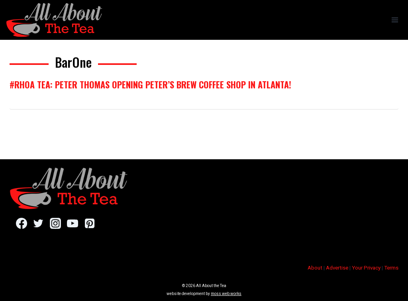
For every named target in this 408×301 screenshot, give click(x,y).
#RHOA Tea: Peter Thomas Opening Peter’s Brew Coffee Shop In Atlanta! (150, 84)
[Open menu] (394, 20)
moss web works (226, 293)
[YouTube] (72, 223)
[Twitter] (38, 223)
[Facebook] (21, 223)
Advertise (337, 268)
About (315, 268)
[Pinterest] (89, 223)
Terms (391, 268)
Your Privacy (366, 268)
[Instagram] (55, 223)
